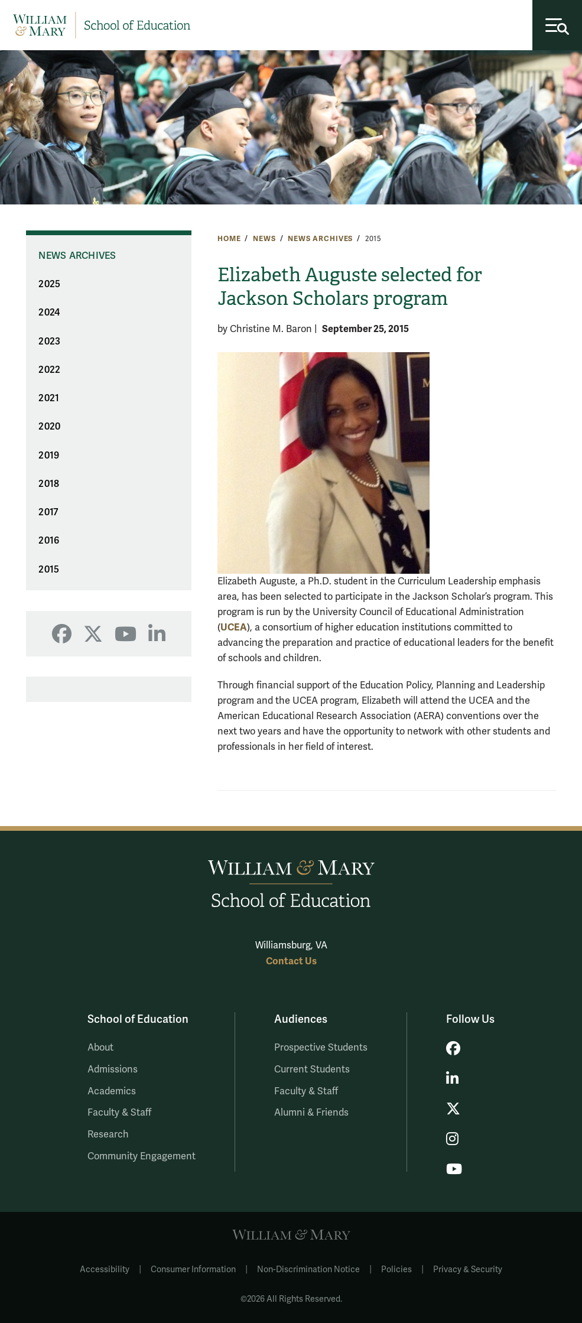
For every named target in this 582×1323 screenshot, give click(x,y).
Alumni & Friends (311, 1113)
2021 (48, 398)
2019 (48, 455)
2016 (48, 541)
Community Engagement (141, 1156)
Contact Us (291, 961)
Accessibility (104, 1270)
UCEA (233, 627)
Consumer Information (193, 1270)
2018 (48, 484)
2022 (49, 370)
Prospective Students (321, 1048)
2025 (49, 284)
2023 (49, 341)
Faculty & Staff (119, 1113)
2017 (48, 512)
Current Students (312, 1069)
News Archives (320, 238)
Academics (111, 1091)
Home (228, 238)
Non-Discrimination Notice (308, 1270)
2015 (48, 570)
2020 (49, 427)
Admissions (112, 1069)
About (100, 1048)
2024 (49, 312)
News (264, 238)
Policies (396, 1270)
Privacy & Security (467, 1270)
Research (108, 1134)
